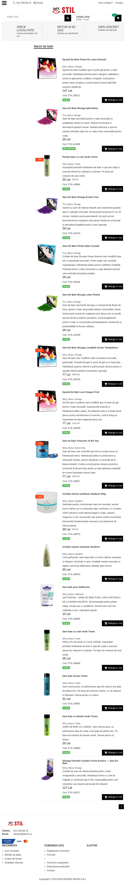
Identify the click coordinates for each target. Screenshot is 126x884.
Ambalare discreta (14, 862)
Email (38, 2)
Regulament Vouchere (58, 851)
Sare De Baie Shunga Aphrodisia (80, 108)
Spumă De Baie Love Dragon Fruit (80, 392)
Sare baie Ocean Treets (74, 676)
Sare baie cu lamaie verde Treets (80, 716)
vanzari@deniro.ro (22, 834)
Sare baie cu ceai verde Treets (78, 631)
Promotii (51, 854)
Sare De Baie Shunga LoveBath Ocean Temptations (90, 347)
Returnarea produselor (58, 866)
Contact (119, 2)
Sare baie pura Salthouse (76, 587)
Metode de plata (13, 854)
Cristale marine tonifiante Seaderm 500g (84, 494)
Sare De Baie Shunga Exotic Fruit (80, 197)
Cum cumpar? (105, 2)
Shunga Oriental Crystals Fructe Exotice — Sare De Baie (90, 762)
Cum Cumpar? (12, 851)
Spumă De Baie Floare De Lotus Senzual (84, 59)
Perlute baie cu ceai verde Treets (80, 157)
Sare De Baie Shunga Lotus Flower (81, 294)
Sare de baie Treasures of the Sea (80, 440)
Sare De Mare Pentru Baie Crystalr (80, 246)
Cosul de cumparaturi (58, 862)
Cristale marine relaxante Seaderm (81, 547)
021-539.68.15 (22, 2)
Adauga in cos (115, 100)
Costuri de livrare (13, 858)
